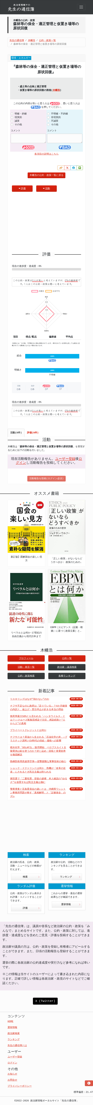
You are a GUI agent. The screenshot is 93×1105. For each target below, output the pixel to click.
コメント (15, 130)
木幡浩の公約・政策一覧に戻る (46, 175)
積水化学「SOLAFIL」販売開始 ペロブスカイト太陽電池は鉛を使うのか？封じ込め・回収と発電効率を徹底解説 (38, 751)
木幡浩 (56, 90)
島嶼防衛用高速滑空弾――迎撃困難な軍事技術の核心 (38, 761)
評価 (22, 188)
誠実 (17, 121)
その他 (18, 124)
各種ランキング (66, 676)
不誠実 (54, 121)
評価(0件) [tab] (33, 432)
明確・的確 (21, 113)
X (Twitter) (45, 1001)
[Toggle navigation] (81, 7)
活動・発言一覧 (26, 667)
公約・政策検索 (26, 676)
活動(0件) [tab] (16, 432)
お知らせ (12, 1074)
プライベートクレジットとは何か (28, 730)
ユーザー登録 (65, 459)
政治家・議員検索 (67, 667)
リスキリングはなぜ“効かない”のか (29, 699)
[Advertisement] (46, 223)
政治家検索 (14, 1033)
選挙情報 (70, 904)
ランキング (70, 877)
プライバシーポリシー (20, 1086)
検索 (31, 877)
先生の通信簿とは (17, 1045)
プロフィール (26, 658)
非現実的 (56, 117)
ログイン (12, 1063)
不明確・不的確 (59, 113)
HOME (10, 1021)
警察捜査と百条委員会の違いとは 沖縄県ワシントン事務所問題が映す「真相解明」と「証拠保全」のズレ (38, 793)
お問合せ (12, 1080)
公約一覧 (67, 658)
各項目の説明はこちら (46, 154)
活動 (46, 188)
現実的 (18, 117)
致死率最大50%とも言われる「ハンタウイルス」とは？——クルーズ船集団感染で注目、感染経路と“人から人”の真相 (37, 720)
